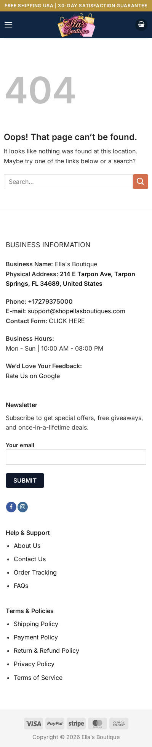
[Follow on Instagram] (23, 507)
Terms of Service (38, 677)
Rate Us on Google (33, 376)
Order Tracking (35, 572)
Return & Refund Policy (46, 650)
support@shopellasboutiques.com (76, 311)
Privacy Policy (34, 664)
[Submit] (140, 181)
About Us (27, 545)
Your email (76, 456)
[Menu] (8, 24)
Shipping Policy (36, 624)
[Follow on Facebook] (11, 507)
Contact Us (30, 559)
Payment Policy (36, 637)
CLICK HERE (67, 321)
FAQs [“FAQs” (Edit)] (21, 585)
